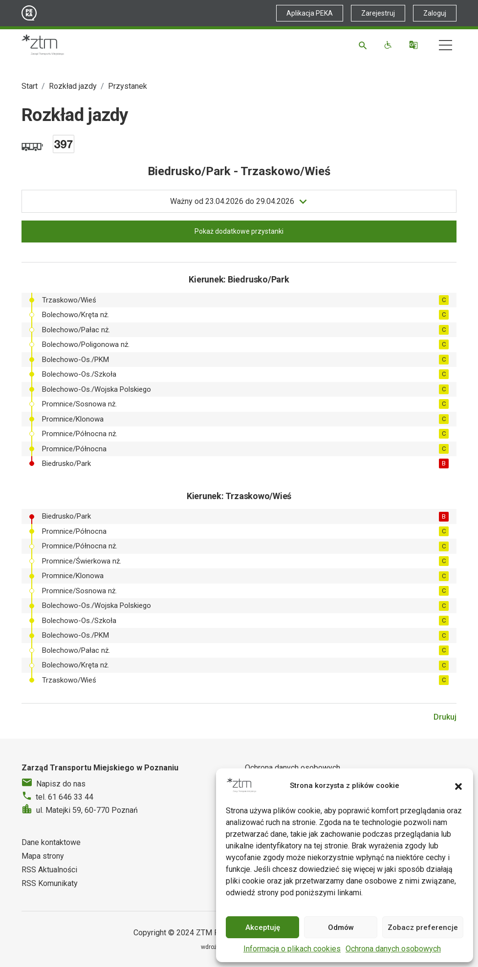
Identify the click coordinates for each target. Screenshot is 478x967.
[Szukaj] (364, 45)
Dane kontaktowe (51, 842)
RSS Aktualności (49, 869)
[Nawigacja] (445, 45)
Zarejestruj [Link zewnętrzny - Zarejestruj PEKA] (378, 13)
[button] (458, 785)
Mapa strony (43, 856)
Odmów (341, 927)
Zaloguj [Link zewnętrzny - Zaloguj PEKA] (434, 13)
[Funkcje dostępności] (389, 45)
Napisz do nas (61, 783)
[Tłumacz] (415, 45)
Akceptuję (262, 927)
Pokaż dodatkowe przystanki (239, 231)
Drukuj (445, 717)
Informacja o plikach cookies (292, 948)
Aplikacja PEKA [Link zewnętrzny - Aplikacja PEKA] (309, 13)
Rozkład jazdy (73, 86)
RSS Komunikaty (50, 883)
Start (30, 86)
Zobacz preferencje (423, 927)
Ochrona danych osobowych (393, 948)
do (232, 201)
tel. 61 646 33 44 (64, 797)
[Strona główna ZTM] (43, 45)
